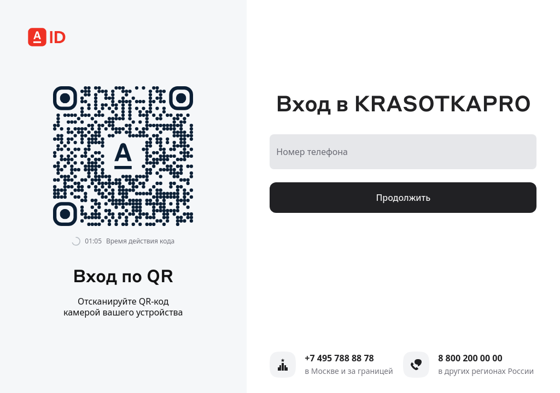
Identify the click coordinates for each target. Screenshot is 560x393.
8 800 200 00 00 (470, 358)
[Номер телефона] (403, 151)
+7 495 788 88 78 (339, 358)
